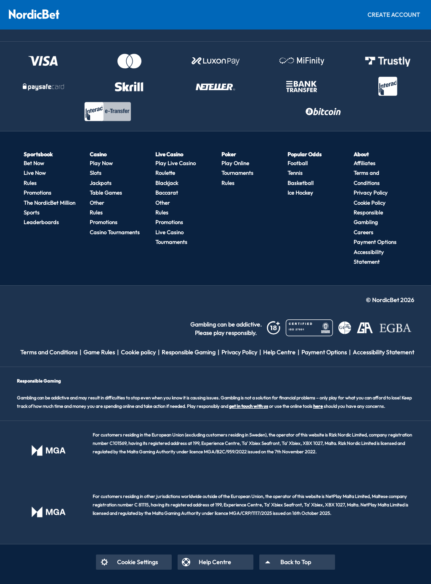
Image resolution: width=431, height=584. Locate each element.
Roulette (165, 172)
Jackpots (101, 182)
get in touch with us (248, 406)
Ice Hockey (300, 192)
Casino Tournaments (115, 232)
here (318, 406)
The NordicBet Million (49, 202)
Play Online (235, 163)
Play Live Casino (175, 163)
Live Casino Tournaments (171, 237)
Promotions (37, 192)
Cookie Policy (370, 202)
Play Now (101, 163)
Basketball (300, 182)
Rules (30, 182)
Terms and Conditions (367, 177)
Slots (95, 172)
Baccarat (166, 192)
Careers (363, 232)
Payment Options (375, 241)
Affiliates (364, 163)
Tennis (295, 172)
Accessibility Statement (369, 257)
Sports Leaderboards (41, 217)
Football (297, 163)
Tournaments (237, 172)
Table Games (106, 192)
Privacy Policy (371, 192)
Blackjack (166, 182)
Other (97, 202)
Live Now (35, 172)
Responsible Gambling (368, 217)
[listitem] (51, 352)
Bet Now (34, 163)
